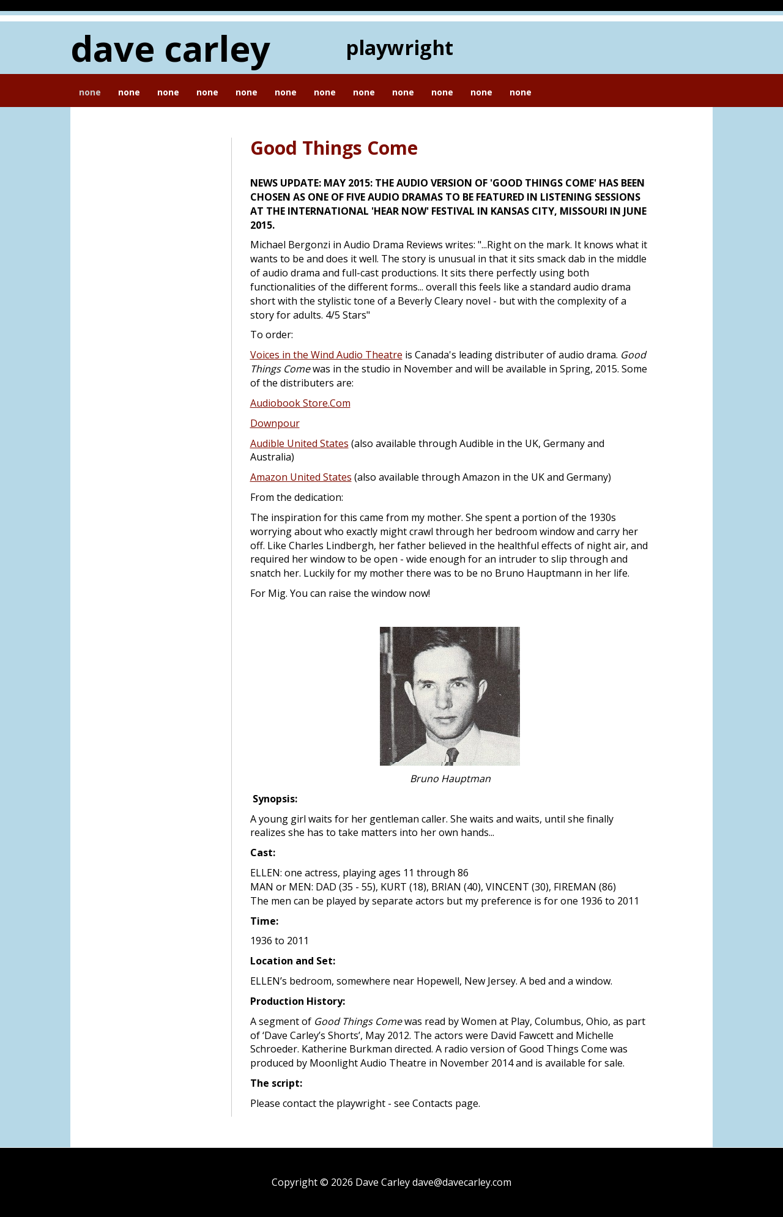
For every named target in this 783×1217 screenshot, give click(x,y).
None (90, 92)
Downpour (275, 423)
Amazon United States (301, 477)
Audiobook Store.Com (300, 403)
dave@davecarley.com (461, 1182)
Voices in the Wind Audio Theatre (326, 354)
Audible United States (299, 443)
